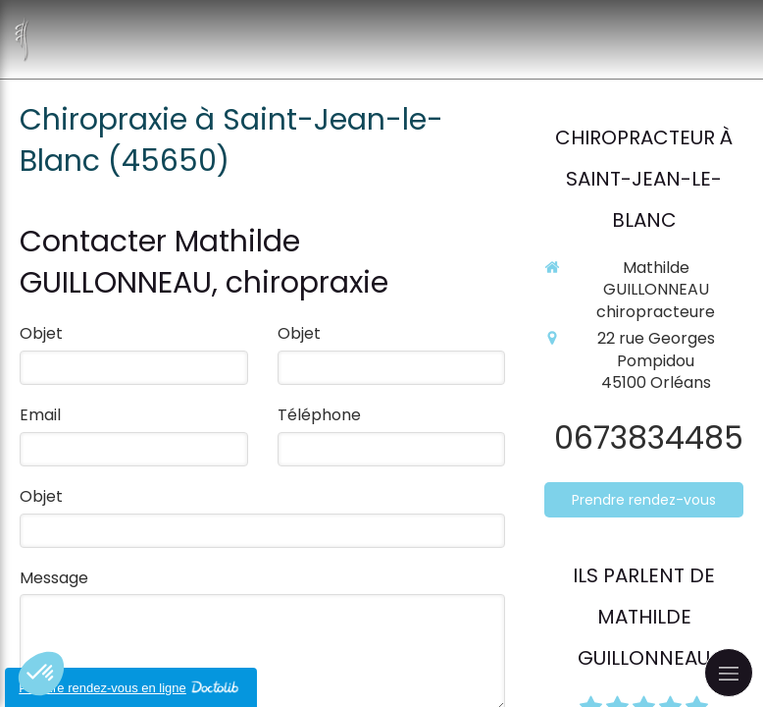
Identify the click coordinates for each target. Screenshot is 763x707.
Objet (41, 334)
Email (40, 415)
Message (54, 578)
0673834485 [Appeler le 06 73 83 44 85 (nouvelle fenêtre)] (648, 437)
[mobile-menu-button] (728, 672)
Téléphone (319, 415)
